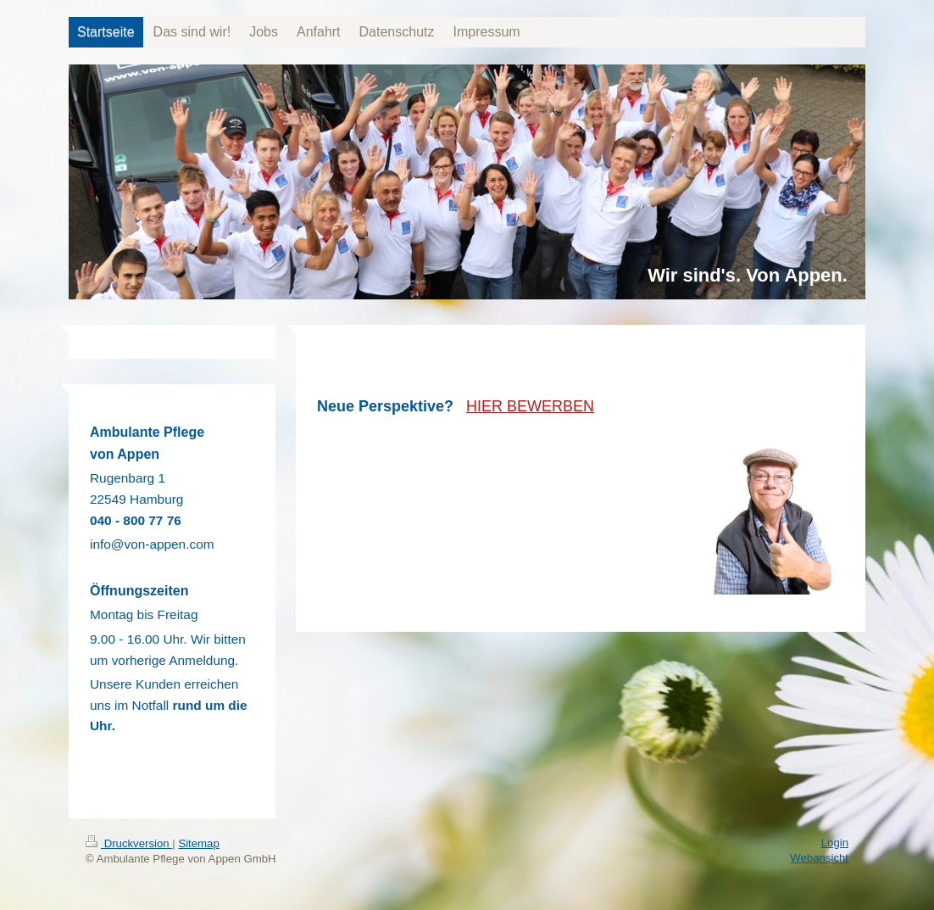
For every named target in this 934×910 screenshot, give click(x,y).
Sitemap (198, 843)
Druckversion (129, 843)
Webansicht (819, 857)
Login (834, 842)
